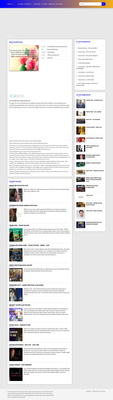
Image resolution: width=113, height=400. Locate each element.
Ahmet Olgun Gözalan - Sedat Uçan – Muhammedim (87, 84)
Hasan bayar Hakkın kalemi (84, 59)
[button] (28, 4)
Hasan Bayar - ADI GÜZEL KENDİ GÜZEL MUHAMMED (88, 67)
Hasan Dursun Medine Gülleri (85, 76)
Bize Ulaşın (102, 391)
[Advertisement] (56, 22)
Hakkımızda (95, 391)
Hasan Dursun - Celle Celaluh (85, 79)
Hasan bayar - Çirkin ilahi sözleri (86, 52)
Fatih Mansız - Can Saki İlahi (85, 72)
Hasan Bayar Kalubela (83, 63)
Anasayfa (88, 391)
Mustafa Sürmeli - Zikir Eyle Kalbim (86, 48)
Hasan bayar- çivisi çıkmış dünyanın (87, 55)
